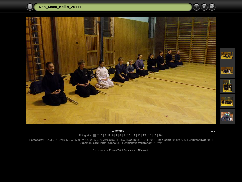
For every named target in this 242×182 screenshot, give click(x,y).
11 (134, 135)
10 (128, 135)
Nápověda (143, 150)
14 (149, 135)
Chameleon (130, 150)
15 (155, 135)
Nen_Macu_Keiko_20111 (60, 7)
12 (139, 135)
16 (160, 135)
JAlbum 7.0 (115, 150)
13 (144, 135)
